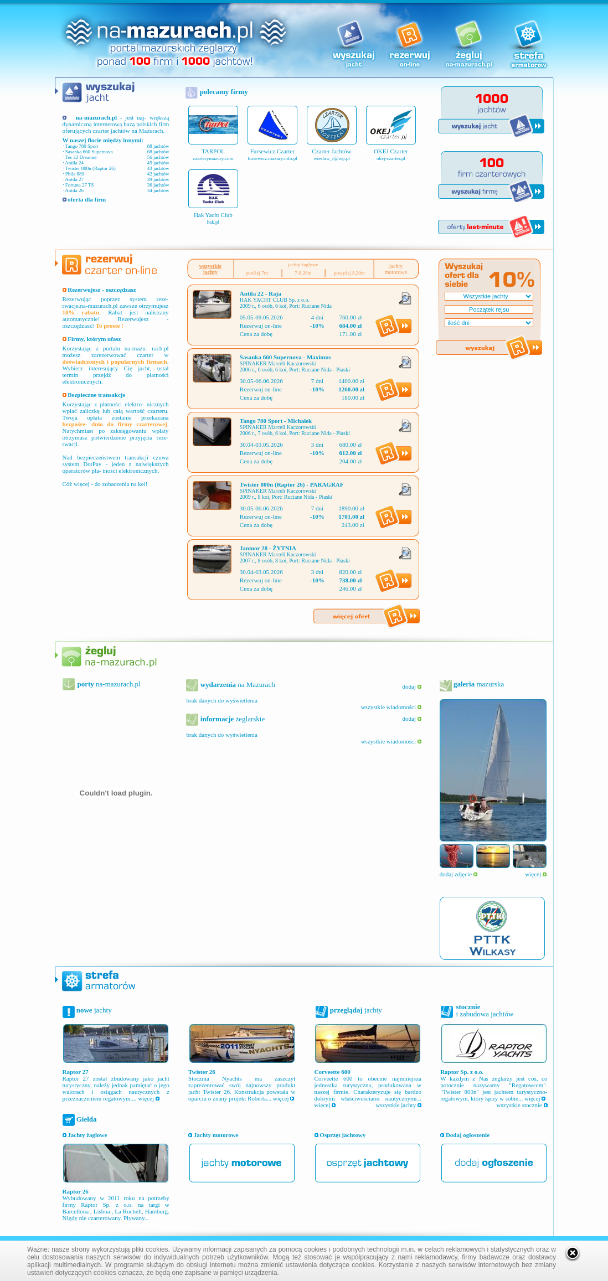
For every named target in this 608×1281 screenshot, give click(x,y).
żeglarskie (231, 719)
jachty (93, 1010)
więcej (535, 874)
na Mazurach (236, 684)
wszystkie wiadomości (391, 707)
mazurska (478, 684)
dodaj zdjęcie (458, 874)
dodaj (412, 686)
